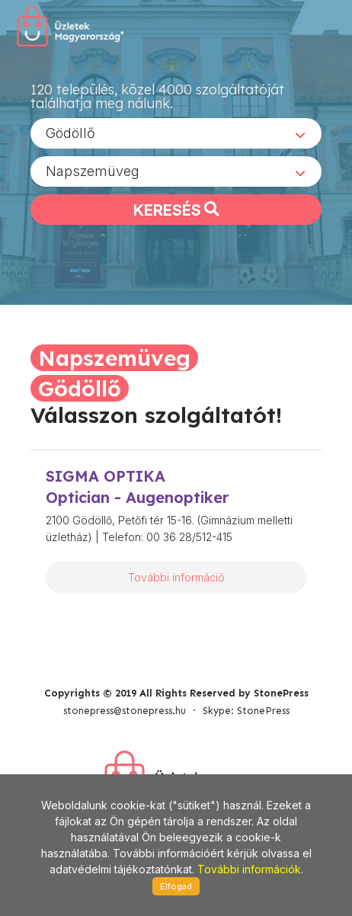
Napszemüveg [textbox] (92, 171)
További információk (249, 869)
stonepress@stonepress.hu (124, 710)
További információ (176, 577)
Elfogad (176, 886)
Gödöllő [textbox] (70, 133)
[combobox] (176, 133)
